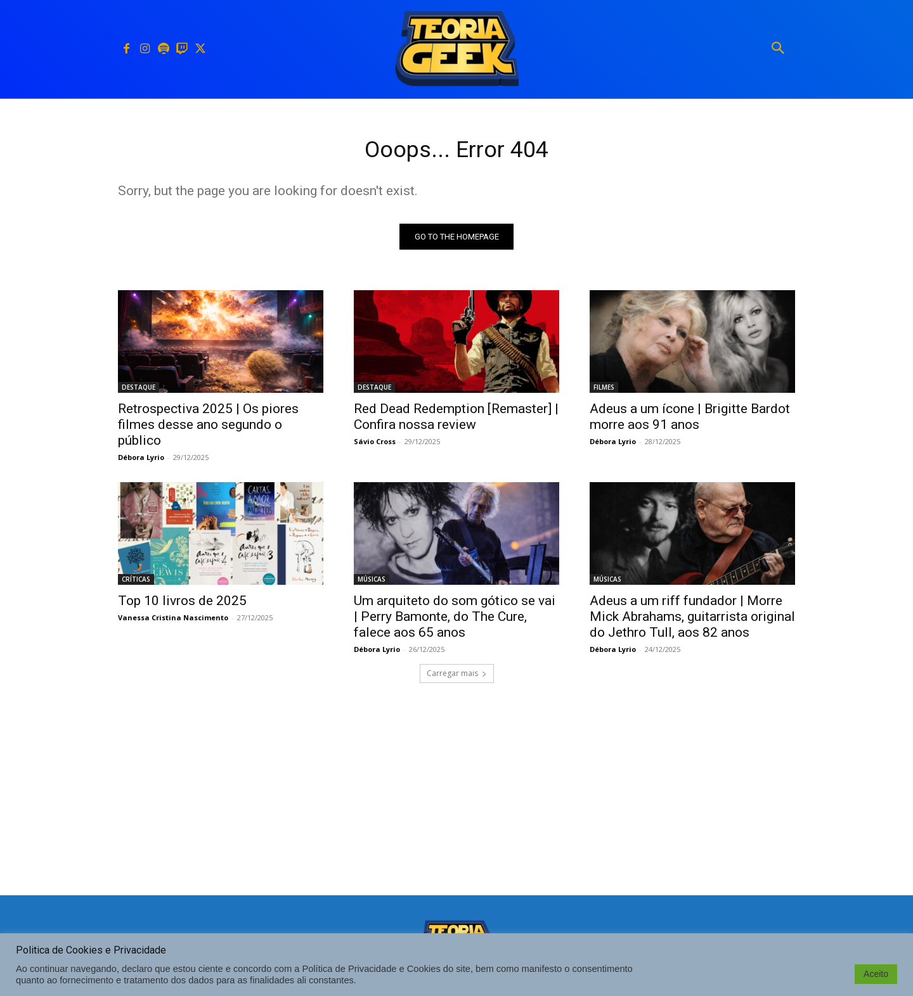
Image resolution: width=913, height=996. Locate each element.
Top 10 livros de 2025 (182, 604)
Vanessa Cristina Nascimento (173, 621)
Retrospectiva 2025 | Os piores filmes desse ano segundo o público (208, 428)
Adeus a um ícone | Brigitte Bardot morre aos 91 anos (690, 420)
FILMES (603, 390)
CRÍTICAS (136, 582)
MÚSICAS (371, 582)
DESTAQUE (138, 390)
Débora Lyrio (141, 461)
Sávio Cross (375, 445)
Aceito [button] (876, 974)
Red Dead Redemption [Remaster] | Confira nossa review (456, 420)
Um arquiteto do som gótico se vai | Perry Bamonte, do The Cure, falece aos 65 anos (454, 620)
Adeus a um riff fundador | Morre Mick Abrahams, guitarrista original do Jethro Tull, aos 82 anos (692, 620)
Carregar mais (457, 677)
